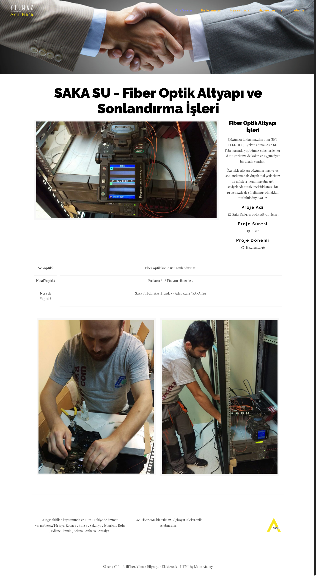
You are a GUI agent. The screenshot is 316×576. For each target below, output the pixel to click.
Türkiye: (59, 525)
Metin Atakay (203, 567)
